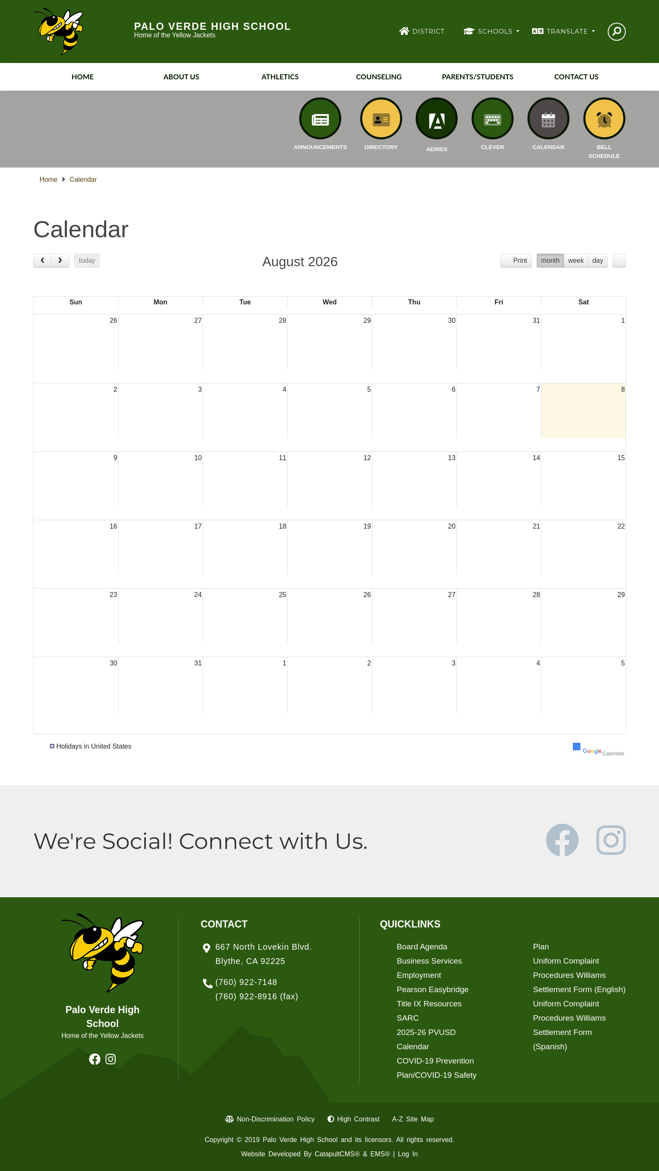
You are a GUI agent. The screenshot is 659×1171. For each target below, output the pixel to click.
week (576, 260)
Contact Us (576, 76)
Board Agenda (422, 946)
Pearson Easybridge (433, 989)
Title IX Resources (429, 1003)
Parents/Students (477, 76)
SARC (408, 1018)
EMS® (380, 1154)
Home (82, 76)
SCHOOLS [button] (496, 31)
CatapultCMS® (337, 1154)
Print (520, 260)
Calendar (83, 179)
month (550, 260)
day (597, 260)
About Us (181, 76)
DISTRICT (428, 31)
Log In (408, 1154)
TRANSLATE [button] (568, 31)
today (87, 260)
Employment (419, 975)
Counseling (379, 76)
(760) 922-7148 (246, 982)
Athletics (279, 76)
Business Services (429, 960)
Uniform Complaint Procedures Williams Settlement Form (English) (579, 975)
